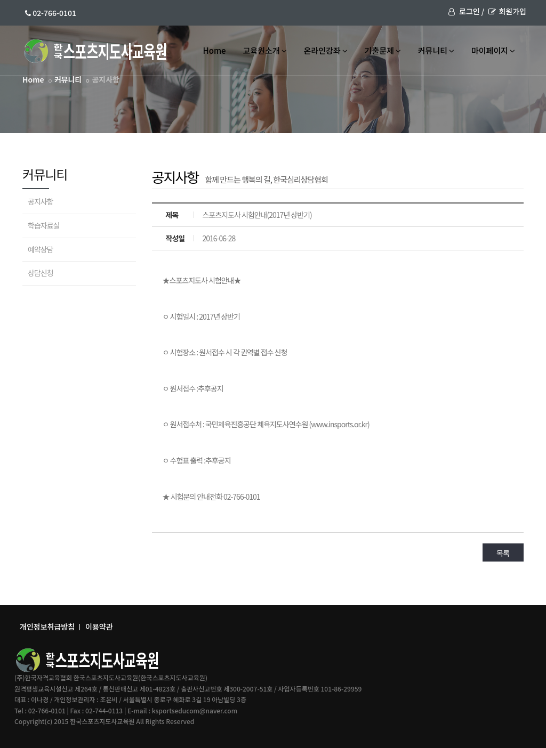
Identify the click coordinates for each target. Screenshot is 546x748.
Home (214, 50)
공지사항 (40, 201)
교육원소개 (265, 50)
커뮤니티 (436, 50)
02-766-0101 (50, 12)
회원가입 (507, 11)
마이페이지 (493, 50)
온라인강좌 (326, 50)
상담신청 (40, 272)
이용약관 (99, 626)
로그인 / (466, 11)
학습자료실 (43, 225)
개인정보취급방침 (47, 626)
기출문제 (383, 50)
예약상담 (40, 249)
